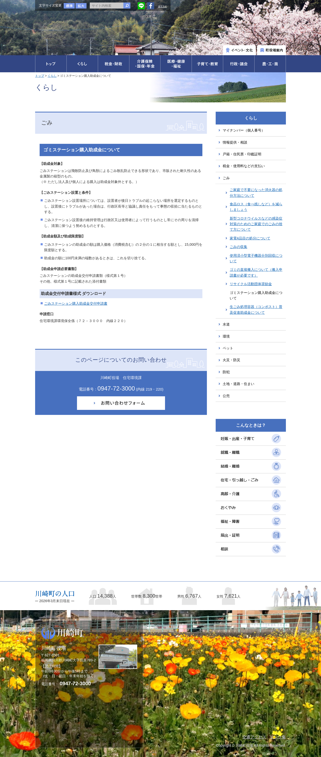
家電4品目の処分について (250, 238)
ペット (228, 348)
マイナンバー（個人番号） (244, 130)
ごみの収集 (238, 247)
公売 (226, 396)
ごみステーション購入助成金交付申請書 (75, 303)
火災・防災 (231, 360)
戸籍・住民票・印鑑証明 (242, 154)
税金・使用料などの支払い (244, 166)
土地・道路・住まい (238, 384)
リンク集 (278, 737)
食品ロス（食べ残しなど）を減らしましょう (256, 207)
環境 (226, 336)
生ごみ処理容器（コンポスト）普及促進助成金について (256, 309)
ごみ (226, 178)
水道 (226, 324)
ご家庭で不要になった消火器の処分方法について (256, 192)
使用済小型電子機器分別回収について (256, 258)
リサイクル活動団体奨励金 (251, 284)
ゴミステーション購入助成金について (256, 295)
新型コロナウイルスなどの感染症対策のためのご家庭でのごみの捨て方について (256, 224)
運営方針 (162, 6)
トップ (39, 76)
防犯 (226, 372)
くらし (52, 76)
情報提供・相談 (235, 142)
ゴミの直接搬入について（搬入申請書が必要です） (256, 272)
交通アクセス (254, 737)
